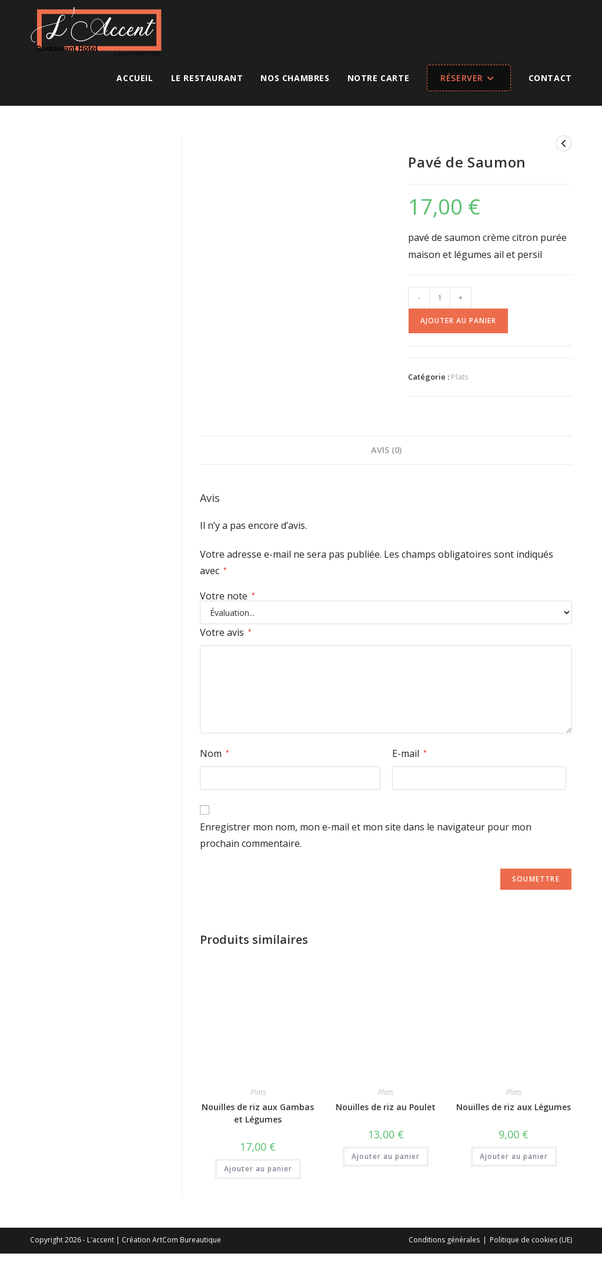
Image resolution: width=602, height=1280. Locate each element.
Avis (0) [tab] (386, 449)
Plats (460, 376)
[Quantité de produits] (439, 297)
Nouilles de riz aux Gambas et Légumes (258, 1113)
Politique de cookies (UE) (531, 1240)
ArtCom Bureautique (186, 1240)
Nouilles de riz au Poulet (386, 1107)
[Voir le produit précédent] (564, 143)
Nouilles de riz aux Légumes (513, 1107)
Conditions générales (444, 1240)
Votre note (227, 596)
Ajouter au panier (458, 321)
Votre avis (226, 632)
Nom (214, 753)
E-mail (409, 753)
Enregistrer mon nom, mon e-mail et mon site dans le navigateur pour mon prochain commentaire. (365, 835)
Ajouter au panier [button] (258, 1169)
